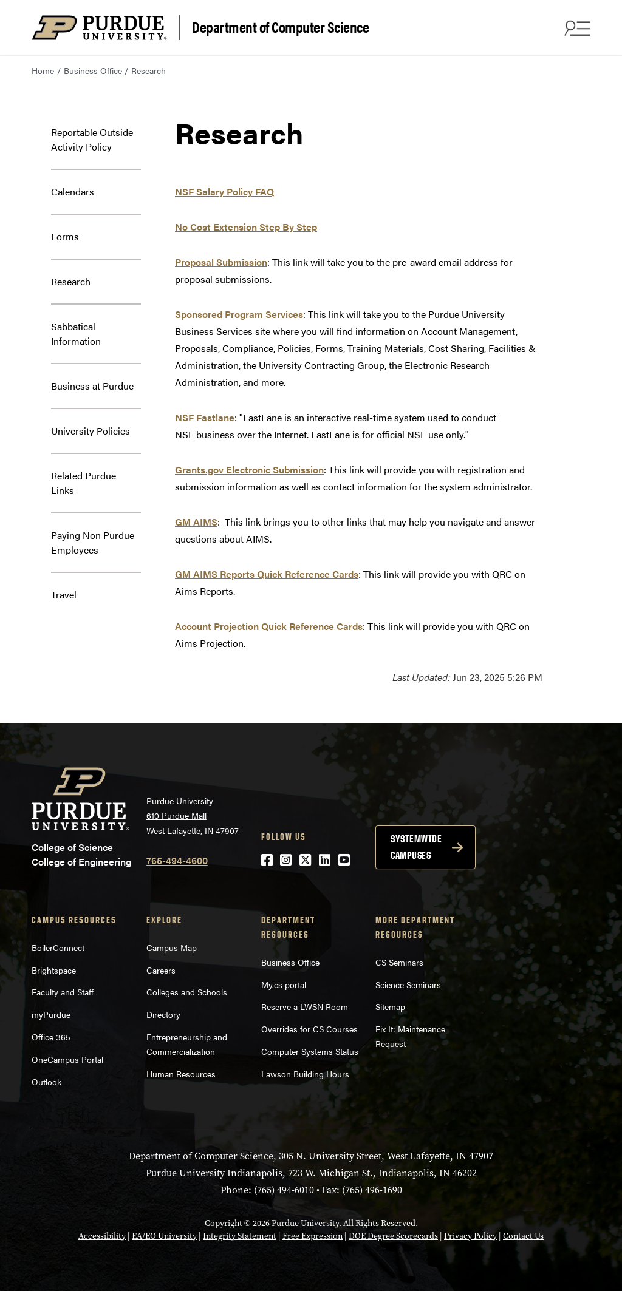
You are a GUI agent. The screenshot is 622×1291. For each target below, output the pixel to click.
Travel (64, 594)
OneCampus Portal (67, 1059)
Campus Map (171, 947)
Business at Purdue (92, 386)
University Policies (90, 431)
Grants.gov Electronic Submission (249, 469)
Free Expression (312, 1236)
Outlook (46, 1082)
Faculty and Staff (63, 992)
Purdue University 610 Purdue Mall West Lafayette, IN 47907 (192, 815)
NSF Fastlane (204, 417)
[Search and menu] (575, 27)
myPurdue (51, 1014)
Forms (65, 236)
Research (71, 281)
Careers (161, 970)
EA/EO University (164, 1236)
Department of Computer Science (280, 26)
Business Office (93, 70)
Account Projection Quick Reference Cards (269, 626)
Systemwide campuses (416, 847)
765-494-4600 (177, 860)
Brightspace (54, 970)
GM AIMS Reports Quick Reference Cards (266, 574)
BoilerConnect (58, 947)
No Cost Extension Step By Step (246, 227)
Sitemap (390, 1006)
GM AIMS (196, 522)
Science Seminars (408, 984)
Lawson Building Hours (305, 1074)
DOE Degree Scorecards (393, 1236)
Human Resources (181, 1074)
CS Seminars (399, 962)
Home (43, 70)
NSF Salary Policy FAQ (224, 191)
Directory (163, 1014)
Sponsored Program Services (239, 314)
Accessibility (102, 1236)
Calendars (72, 191)
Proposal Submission (221, 262)
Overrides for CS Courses (309, 1029)
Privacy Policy (470, 1236)
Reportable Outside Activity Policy (92, 139)
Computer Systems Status (309, 1051)
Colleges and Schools (186, 992)
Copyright (223, 1223)
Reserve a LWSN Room (304, 1006)
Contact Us (523, 1236)
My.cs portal (283, 984)
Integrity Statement (239, 1236)
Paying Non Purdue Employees (92, 542)
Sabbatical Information (76, 333)
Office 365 (51, 1037)
